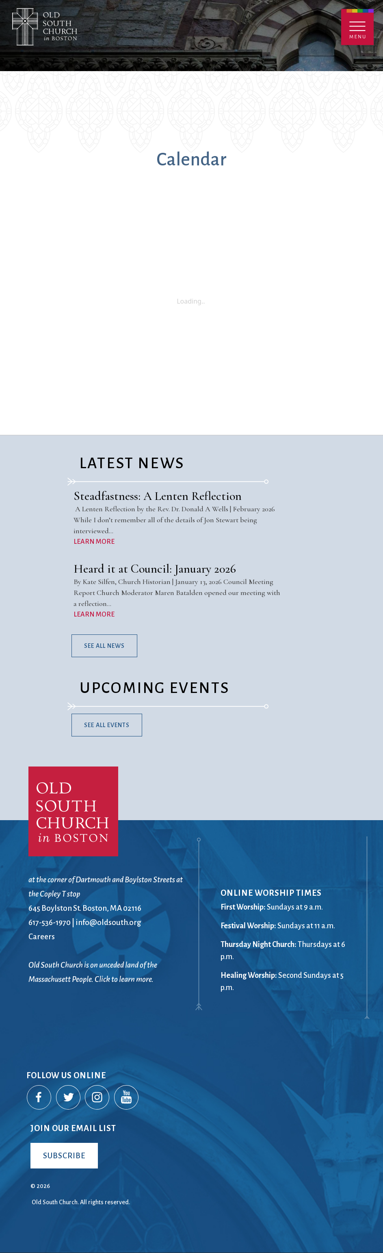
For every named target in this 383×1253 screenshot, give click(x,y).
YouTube (126, 1097)
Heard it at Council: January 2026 (155, 568)
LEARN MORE (94, 541)
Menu (357, 27)
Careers (41, 936)
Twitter (68, 1097)
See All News (104, 646)
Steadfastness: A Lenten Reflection (158, 496)
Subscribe (64, 1155)
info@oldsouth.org (108, 922)
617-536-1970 (49, 922)
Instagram (97, 1097)
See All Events (107, 725)
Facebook (39, 1097)
